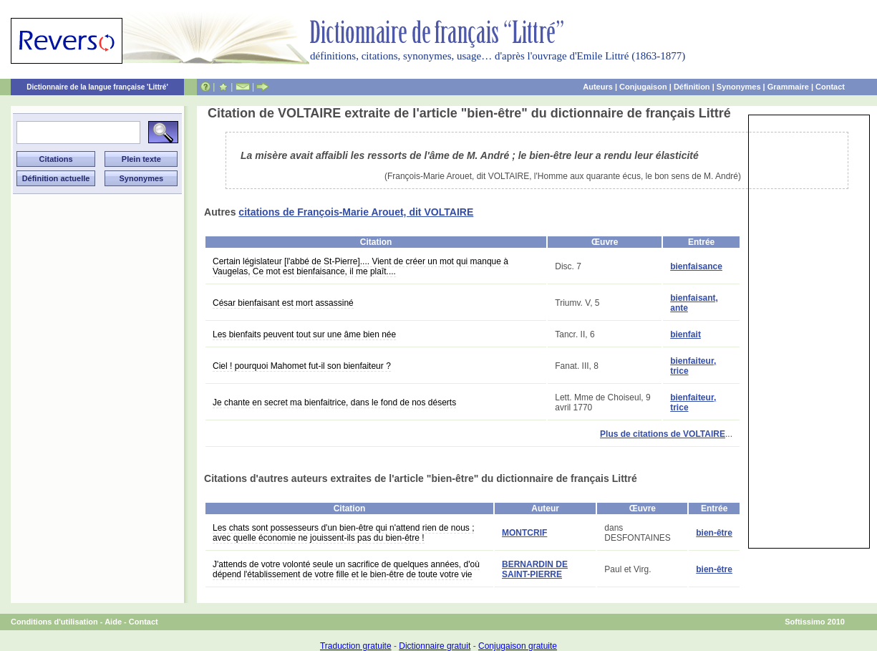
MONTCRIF (524, 533)
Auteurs (598, 86)
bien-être (714, 533)
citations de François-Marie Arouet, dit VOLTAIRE (355, 212)
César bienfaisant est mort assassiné (283, 303)
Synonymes (739, 86)
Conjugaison (643, 86)
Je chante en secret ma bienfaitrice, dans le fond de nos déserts (334, 402)
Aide (113, 621)
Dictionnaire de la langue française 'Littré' (97, 87)
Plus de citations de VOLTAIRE (662, 434)
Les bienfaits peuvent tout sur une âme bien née (304, 334)
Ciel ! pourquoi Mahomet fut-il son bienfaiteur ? (302, 366)
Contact (830, 86)
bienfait (685, 334)
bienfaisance (696, 266)
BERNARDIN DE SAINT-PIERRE (535, 569)
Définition (692, 86)
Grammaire (788, 86)
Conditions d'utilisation (54, 621)
